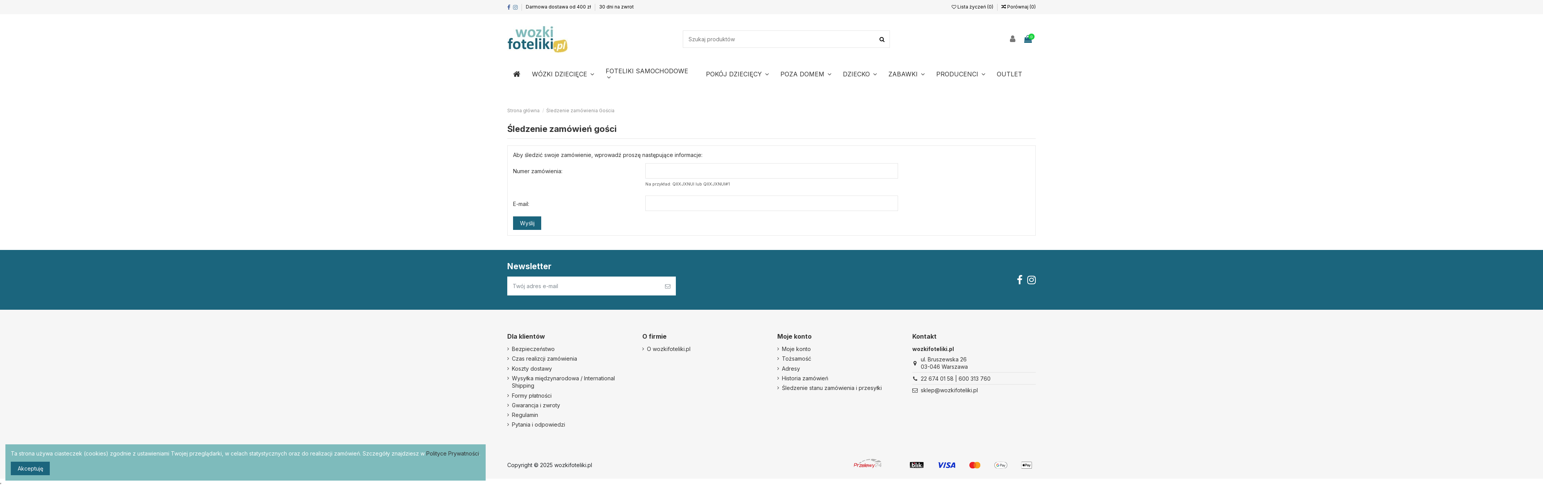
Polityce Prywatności (452, 453)
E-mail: (521, 204)
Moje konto (796, 349)
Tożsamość (796, 358)
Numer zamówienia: (537, 171)
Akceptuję (30, 468)
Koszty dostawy (532, 368)
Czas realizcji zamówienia (544, 358)
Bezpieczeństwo (533, 349)
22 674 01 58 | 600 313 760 (956, 378)
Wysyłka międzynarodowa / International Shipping (563, 382)
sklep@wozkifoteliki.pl (949, 390)
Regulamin (525, 415)
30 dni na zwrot (616, 7)
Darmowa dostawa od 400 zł (559, 7)
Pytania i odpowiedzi (538, 424)
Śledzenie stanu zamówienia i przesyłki (832, 388)
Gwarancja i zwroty (536, 405)
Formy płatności (532, 395)
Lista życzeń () (973, 7)
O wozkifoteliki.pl (668, 349)
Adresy (791, 368)
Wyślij (527, 223)
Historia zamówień (805, 378)
